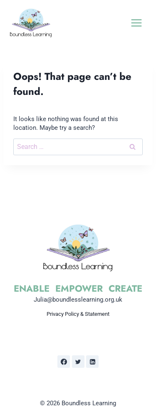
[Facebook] (63, 361)
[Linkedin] (92, 361)
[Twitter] (78, 361)
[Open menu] (136, 22)
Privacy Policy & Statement (78, 314)
